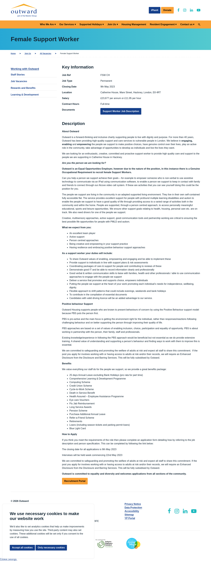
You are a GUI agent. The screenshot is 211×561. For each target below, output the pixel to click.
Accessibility (132, 511)
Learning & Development (25, 94)
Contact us (186, 24)
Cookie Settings (8, 559)
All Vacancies (45, 53)
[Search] (199, 24)
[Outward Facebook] (178, 10)
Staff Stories (18, 74)
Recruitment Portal (74, 481)
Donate (167, 10)
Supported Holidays (91, 24)
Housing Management (134, 24)
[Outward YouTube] (198, 10)
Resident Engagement (162, 24)
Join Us (111, 24)
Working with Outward (25, 68)
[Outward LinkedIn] (191, 10)
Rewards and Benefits (23, 88)
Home (13, 53)
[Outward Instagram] (184, 10)
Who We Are (47, 24)
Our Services (66, 24)
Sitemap (129, 514)
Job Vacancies (19, 81)
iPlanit (154, 10)
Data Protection (133, 507)
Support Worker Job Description (121, 111)
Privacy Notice (133, 504)
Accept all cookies (22, 547)
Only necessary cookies (51, 547)
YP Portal (130, 518)
